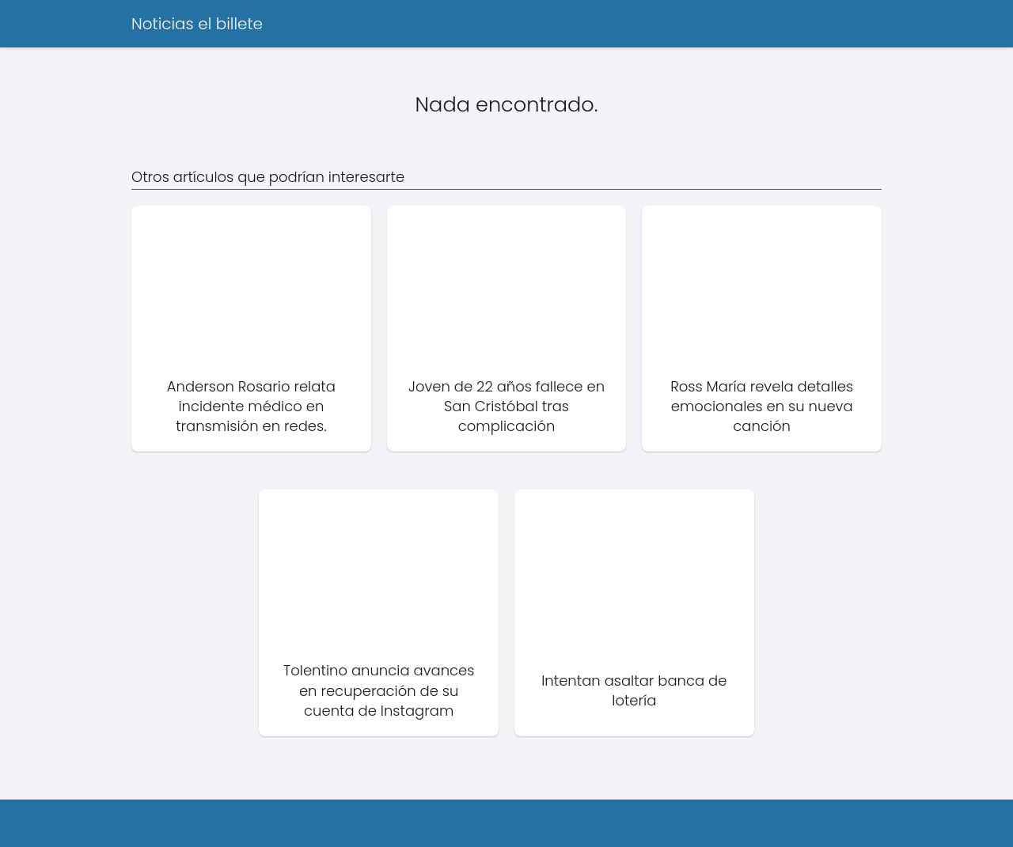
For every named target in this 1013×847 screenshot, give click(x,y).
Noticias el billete (197, 24)
